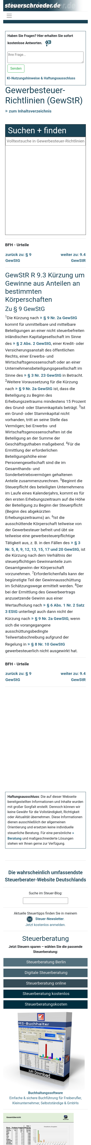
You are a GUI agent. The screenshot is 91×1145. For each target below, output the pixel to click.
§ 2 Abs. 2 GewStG (33, 343)
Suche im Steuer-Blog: (45, 893)
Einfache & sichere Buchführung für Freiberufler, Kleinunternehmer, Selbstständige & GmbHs (45, 1098)
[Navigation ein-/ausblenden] (9, 15)
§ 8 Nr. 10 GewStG (48, 644)
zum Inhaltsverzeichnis (30, 111)
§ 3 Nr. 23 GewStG (44, 375)
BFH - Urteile (17, 244)
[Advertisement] (47, 191)
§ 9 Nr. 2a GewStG (60, 317)
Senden (16, 68)
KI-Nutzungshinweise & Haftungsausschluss (41, 78)
